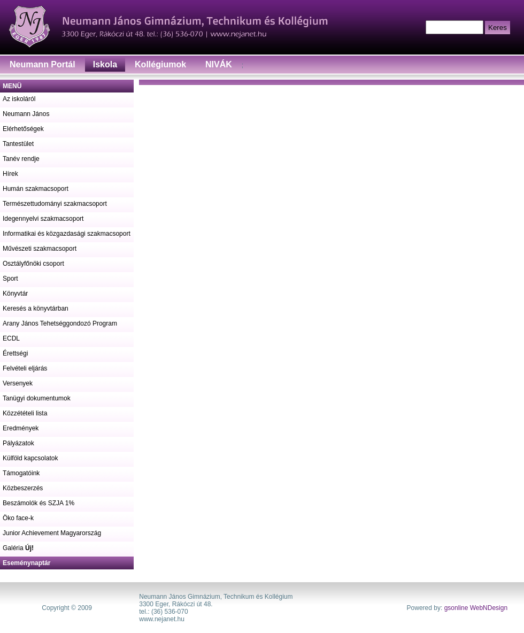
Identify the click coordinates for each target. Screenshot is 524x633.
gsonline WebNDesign (476, 608)
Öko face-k (18, 518)
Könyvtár (15, 293)
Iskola (105, 64)
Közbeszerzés (23, 488)
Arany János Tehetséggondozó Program (60, 323)
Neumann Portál (42, 64)
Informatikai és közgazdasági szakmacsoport (66, 233)
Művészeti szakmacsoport (39, 248)
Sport (10, 278)
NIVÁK (218, 64)
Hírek (10, 173)
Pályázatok (18, 443)
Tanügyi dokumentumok (37, 398)
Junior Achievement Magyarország (52, 533)
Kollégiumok (160, 64)
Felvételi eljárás (25, 368)
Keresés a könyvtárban (35, 308)
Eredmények (20, 428)
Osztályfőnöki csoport (33, 263)
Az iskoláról (19, 99)
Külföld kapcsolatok (30, 458)
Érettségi (15, 353)
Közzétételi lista (25, 413)
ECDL (11, 338)
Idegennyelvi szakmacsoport (43, 218)
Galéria (18, 548)
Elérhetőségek (23, 129)
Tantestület (18, 144)
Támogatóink (21, 473)
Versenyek (18, 383)
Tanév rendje (21, 159)
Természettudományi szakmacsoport (55, 203)
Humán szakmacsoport (35, 188)
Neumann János (26, 114)
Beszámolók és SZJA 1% (38, 503)
